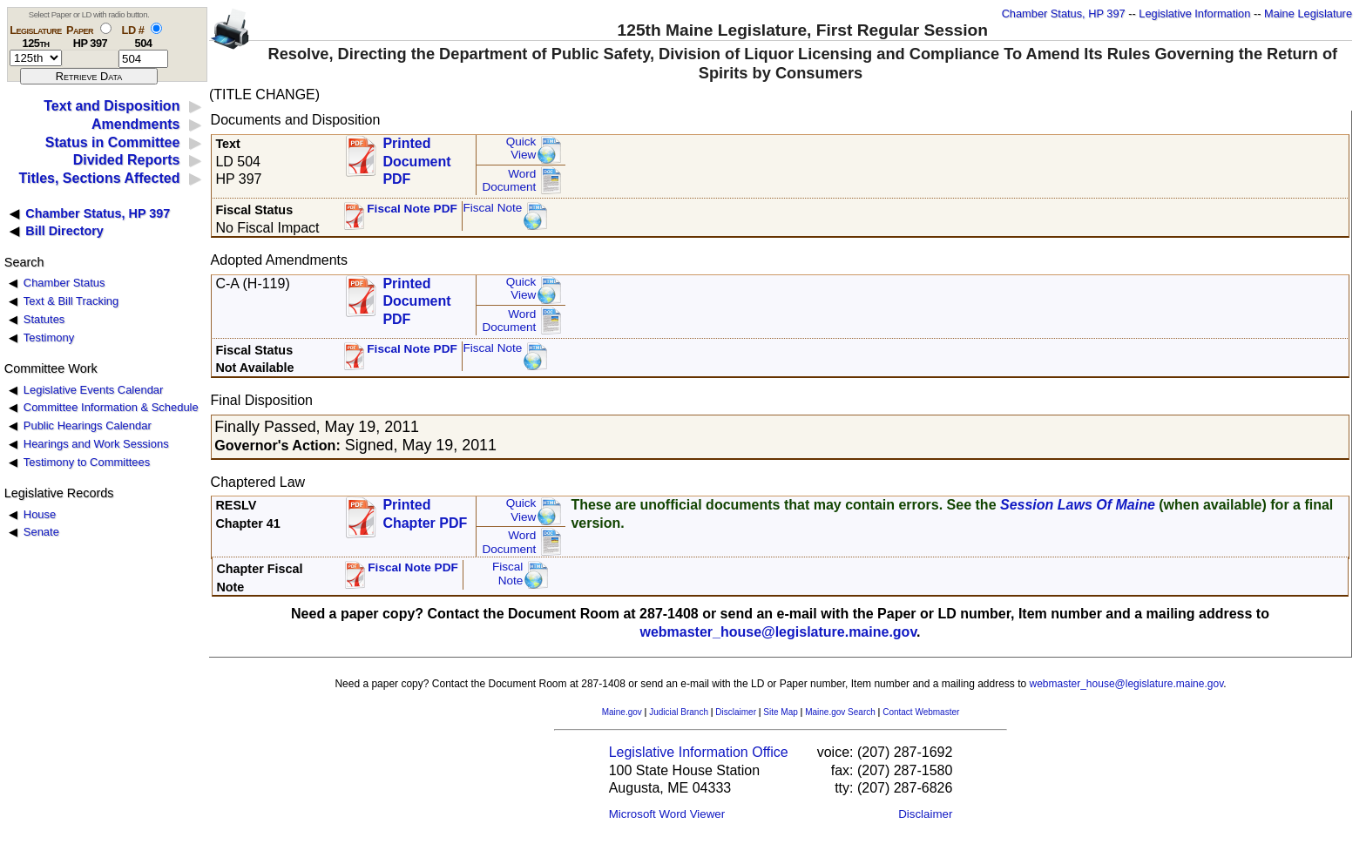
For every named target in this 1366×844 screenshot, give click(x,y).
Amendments (135, 124)
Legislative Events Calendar (94, 389)
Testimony (49, 337)
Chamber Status (64, 282)
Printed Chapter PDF (424, 513)
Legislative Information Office (698, 752)
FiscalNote (508, 573)
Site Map (780, 712)
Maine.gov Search (840, 712)
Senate (41, 531)
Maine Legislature (1308, 13)
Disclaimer (735, 712)
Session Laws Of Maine (1077, 504)
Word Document (509, 180)
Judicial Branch (678, 712)
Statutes (44, 319)
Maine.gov (622, 712)
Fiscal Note (492, 207)
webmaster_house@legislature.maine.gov (777, 632)
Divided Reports (126, 159)
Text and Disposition (111, 105)
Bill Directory (64, 231)
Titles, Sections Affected (98, 178)
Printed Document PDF (416, 156)
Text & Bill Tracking (71, 300)
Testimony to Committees (87, 462)
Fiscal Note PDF (412, 208)
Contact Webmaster (920, 712)
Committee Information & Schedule (111, 407)
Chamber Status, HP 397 (1064, 13)
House (40, 514)
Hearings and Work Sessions (96, 443)
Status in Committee (112, 142)
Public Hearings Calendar (88, 425)
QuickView (521, 148)
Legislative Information (1194, 13)
